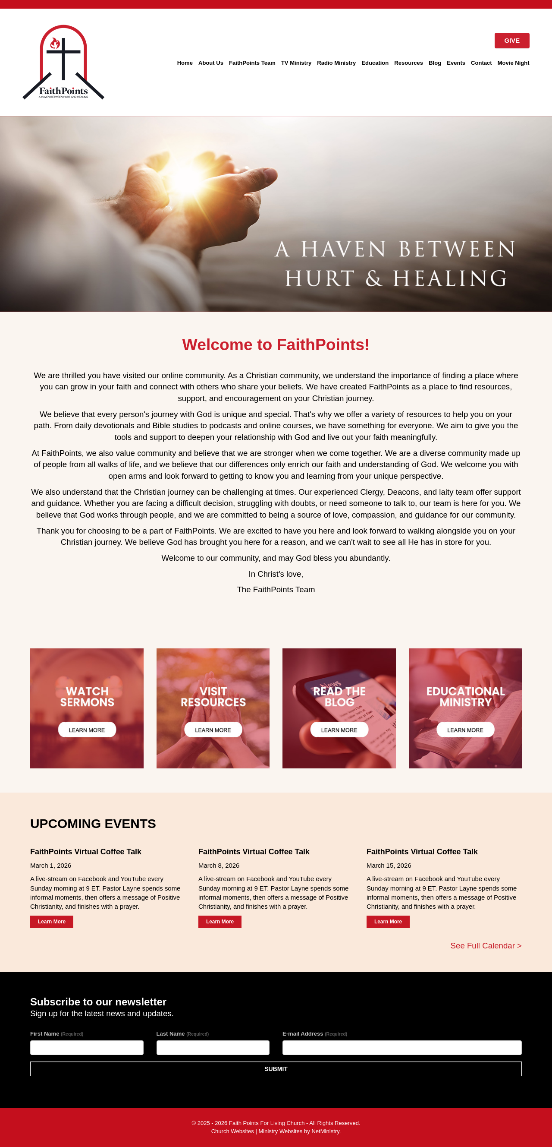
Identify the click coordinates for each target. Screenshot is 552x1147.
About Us (210, 63)
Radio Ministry (336, 63)
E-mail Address (314, 1033)
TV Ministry (296, 63)
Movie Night (514, 63)
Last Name (183, 1033)
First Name (56, 1033)
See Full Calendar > (486, 945)
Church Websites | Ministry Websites (257, 1131)
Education (375, 63)
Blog (435, 63)
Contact (481, 63)
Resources (408, 63)
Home (185, 63)
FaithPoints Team (252, 63)
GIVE (512, 40)
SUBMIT (276, 1068)
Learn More (52, 922)
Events (456, 63)
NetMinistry (325, 1131)
